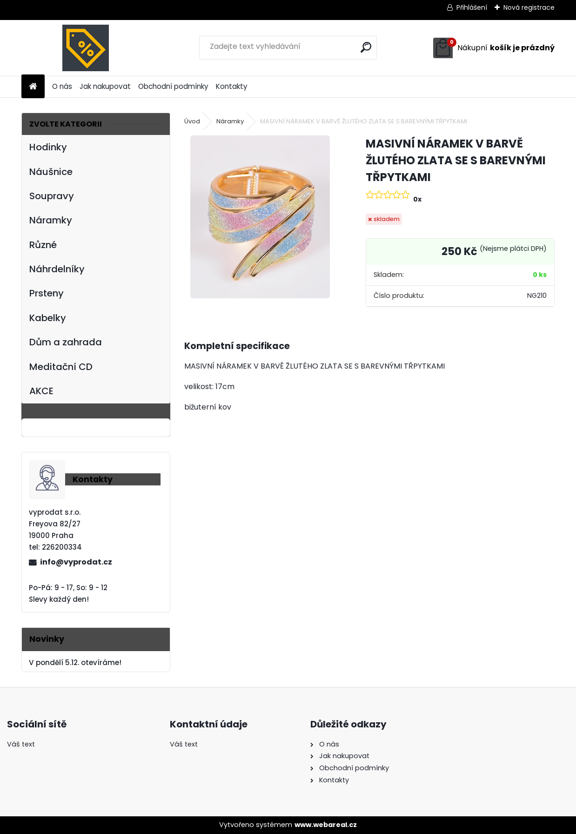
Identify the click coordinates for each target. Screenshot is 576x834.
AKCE (41, 390)
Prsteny (46, 293)
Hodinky (48, 147)
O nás (62, 86)
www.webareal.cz (326, 824)
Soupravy (51, 195)
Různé (43, 244)
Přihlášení (471, 7)
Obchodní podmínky (173, 86)
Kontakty (232, 86)
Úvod (192, 121)
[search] (366, 47)
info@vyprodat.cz (76, 562)
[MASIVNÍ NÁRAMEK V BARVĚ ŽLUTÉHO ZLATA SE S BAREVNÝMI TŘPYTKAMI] (260, 216)
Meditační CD (61, 366)
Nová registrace (529, 7)
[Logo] (85, 48)
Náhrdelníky (57, 269)
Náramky (50, 220)
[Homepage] (33, 86)
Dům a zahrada (65, 342)
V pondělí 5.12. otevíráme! (75, 662)
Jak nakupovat (105, 86)
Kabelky (47, 317)
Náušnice (51, 171)
